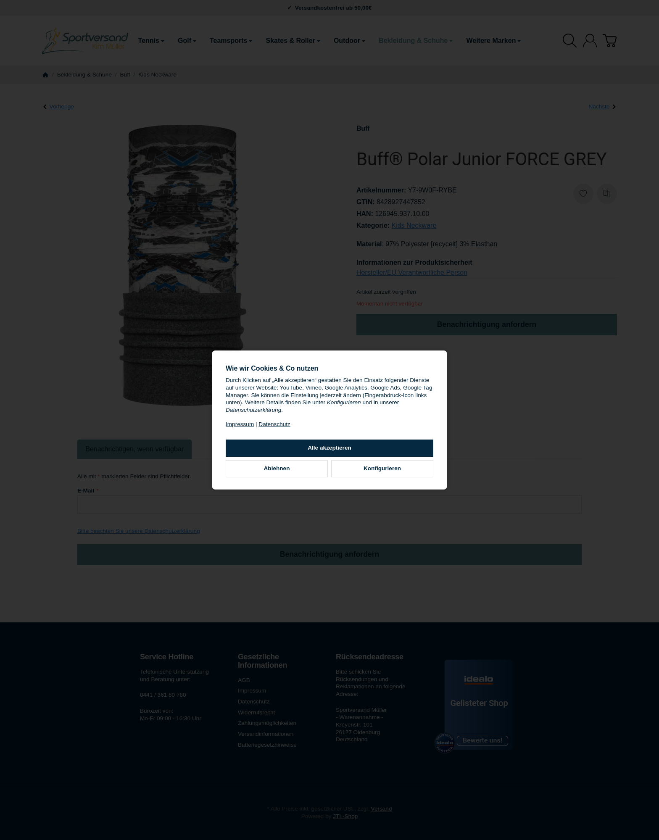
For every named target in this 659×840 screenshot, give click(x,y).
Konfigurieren (382, 468)
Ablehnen (277, 468)
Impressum (240, 424)
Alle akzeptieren (329, 448)
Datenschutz (274, 424)
